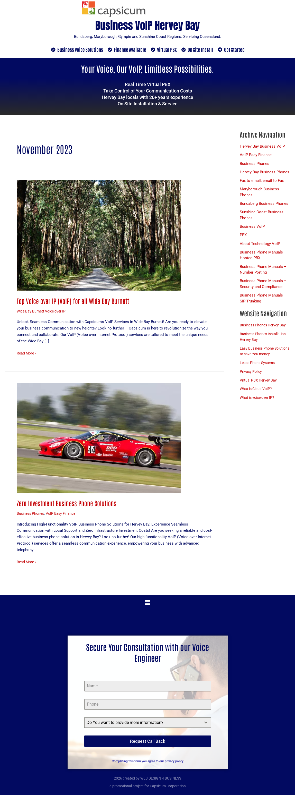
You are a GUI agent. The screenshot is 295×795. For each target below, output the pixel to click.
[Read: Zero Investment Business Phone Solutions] (99, 438)
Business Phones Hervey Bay (264, 327)
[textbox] (143, 723)
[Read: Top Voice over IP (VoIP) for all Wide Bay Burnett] (99, 235)
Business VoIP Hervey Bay (147, 24)
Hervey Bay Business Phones (264, 172)
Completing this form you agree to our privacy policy (147, 759)
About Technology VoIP (260, 245)
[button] (147, 603)
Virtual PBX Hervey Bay (259, 388)
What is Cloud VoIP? (257, 396)
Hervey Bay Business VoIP (262, 146)
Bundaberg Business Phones (264, 204)
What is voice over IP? (259, 405)
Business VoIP (252, 227)
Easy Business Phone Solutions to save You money (259, 356)
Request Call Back (147, 741)
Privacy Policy (252, 379)
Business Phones (31, 513)
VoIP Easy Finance (64, 513)
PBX (243, 236)
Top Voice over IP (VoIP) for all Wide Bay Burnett (74, 301)
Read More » (27, 353)
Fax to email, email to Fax (262, 181)
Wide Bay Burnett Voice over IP (43, 311)
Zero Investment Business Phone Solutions (68, 503)
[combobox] (147, 723)
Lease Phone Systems (259, 370)
